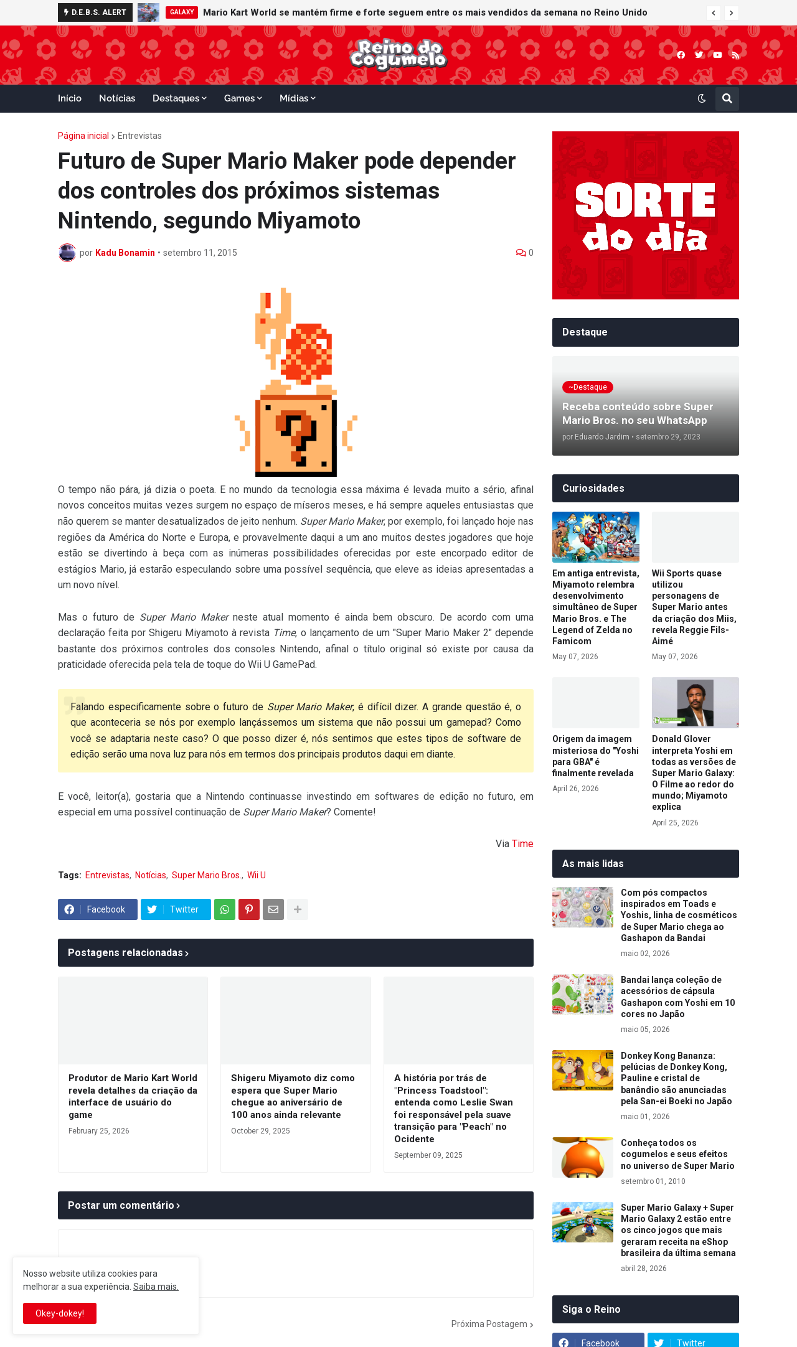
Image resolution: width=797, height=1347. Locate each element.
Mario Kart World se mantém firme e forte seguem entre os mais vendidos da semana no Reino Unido (425, 12)
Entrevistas (140, 135)
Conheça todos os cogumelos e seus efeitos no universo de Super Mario (678, 1154)
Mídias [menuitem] (294, 98)
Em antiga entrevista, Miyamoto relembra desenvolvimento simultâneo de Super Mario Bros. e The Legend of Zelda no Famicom (595, 607)
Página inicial (83, 135)
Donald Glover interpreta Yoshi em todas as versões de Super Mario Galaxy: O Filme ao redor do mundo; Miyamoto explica (694, 773)
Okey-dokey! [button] (59, 1313)
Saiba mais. (156, 1287)
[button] (713, 13)
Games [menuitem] (239, 98)
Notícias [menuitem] (117, 98)
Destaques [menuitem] (176, 98)
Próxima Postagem (489, 1324)
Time (523, 844)
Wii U (256, 875)
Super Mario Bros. (207, 875)
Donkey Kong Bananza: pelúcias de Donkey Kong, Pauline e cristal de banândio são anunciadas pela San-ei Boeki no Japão (676, 1078)
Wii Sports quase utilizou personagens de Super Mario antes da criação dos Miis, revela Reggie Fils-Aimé (694, 607)
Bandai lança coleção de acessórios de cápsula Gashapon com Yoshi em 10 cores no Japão (678, 997)
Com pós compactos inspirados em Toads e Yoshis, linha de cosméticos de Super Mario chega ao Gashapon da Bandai (679, 915)
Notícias (150, 875)
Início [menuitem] (70, 98)
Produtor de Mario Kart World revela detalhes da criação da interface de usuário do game (132, 1096)
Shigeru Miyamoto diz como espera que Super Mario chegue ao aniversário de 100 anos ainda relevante (293, 1096)
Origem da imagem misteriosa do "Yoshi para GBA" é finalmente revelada (595, 756)
